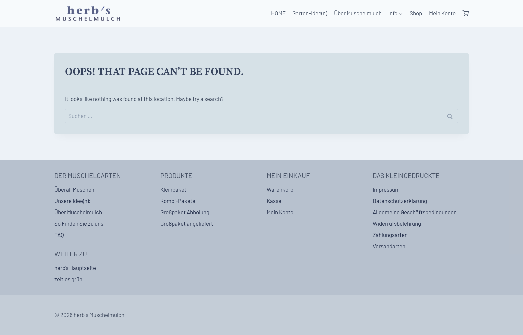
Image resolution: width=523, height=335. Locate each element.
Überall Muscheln (75, 189)
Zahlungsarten (390, 234)
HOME (278, 13)
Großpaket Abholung (184, 212)
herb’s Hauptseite (75, 267)
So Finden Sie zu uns (78, 223)
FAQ (59, 234)
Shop (416, 13)
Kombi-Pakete (177, 200)
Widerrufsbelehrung (397, 223)
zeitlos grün (68, 279)
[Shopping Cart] (465, 13)
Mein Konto (442, 13)
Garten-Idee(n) (309, 13)
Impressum (386, 189)
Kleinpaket (173, 189)
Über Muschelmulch (358, 13)
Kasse (274, 200)
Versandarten (389, 246)
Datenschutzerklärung (400, 200)
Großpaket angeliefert (186, 223)
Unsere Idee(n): (72, 200)
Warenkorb (280, 189)
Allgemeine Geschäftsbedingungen (415, 212)
